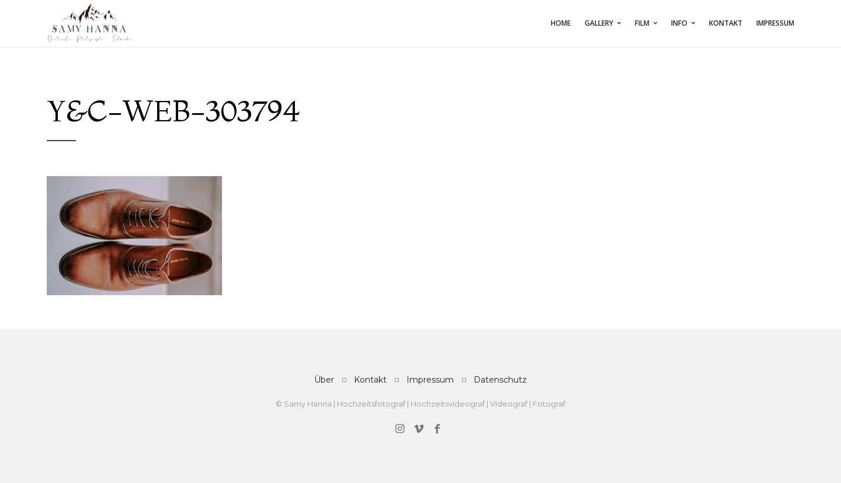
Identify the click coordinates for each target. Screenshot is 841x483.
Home (561, 23)
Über (324, 379)
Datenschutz (500, 379)
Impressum (775, 23)
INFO (679, 23)
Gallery (599, 23)
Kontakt (725, 23)
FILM (642, 23)
